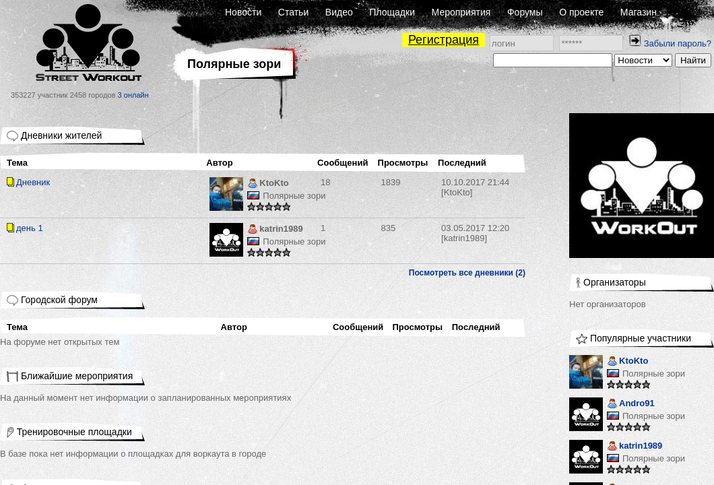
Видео (339, 12)
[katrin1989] (475, 233)
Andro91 (631, 404)
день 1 (29, 228)
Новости (243, 12)
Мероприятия (461, 12)
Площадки (392, 12)
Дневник (33, 182)
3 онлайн (133, 95)
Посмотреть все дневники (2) (467, 273)
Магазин (638, 12)
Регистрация (443, 39)
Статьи (293, 12)
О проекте (581, 12)
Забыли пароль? (677, 43)
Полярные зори (294, 196)
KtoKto (267, 184)
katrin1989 (274, 230)
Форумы (525, 12)
